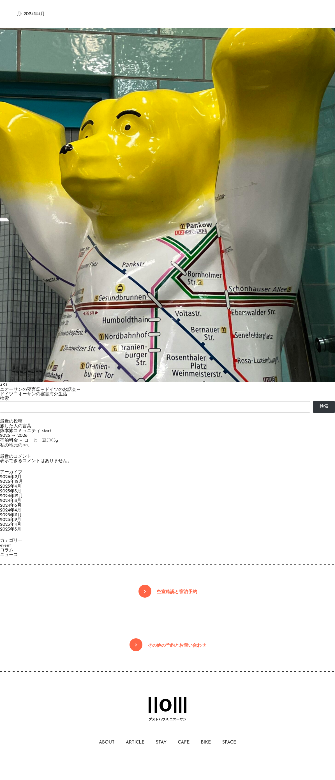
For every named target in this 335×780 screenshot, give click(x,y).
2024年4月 (10, 510)
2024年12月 (11, 496)
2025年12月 (11, 482)
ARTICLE (135, 742)
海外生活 (58, 394)
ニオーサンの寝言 (31, 394)
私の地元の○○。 (16, 445)
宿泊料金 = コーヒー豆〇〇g (29, 440)
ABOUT (107, 742)
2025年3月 (10, 491)
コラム (6, 550)
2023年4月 (10, 524)
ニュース (9, 555)
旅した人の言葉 (15, 426)
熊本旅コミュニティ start (25, 431)
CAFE (184, 742)
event (5, 545)
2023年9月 (10, 520)
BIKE (206, 742)
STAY (161, 742)
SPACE (229, 742)
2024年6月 (11, 505)
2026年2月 (11, 477)
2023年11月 (11, 515)
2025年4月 (10, 486)
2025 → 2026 (13, 435)
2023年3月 (10, 529)
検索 (4, 399)
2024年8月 (10, 501)
